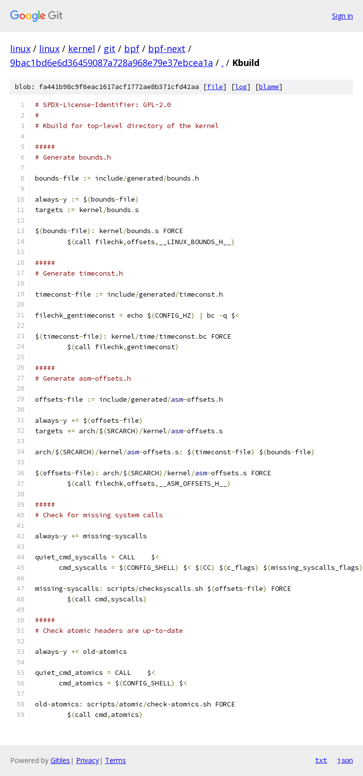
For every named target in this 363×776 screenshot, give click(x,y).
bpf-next (167, 49)
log (241, 87)
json (345, 759)
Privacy (87, 760)
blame (269, 87)
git (110, 49)
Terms (115, 760)
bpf (132, 49)
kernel (81, 49)
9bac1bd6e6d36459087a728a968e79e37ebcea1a (111, 63)
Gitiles (60, 760)
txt (321, 759)
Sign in (342, 16)
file (215, 87)
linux (20, 49)
